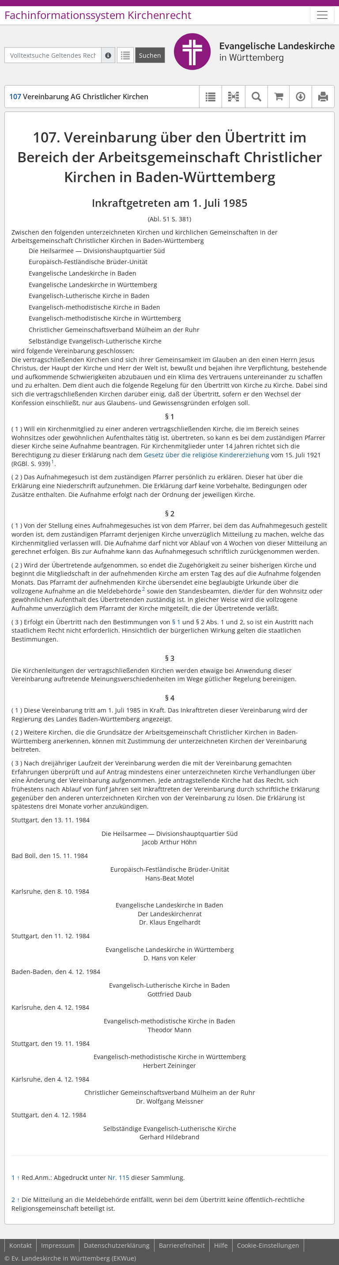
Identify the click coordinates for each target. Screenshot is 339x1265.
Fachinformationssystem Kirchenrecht (98, 15)
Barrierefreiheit (182, 1245)
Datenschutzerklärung (117, 1245)
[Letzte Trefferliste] (125, 55)
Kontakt (20, 1245)
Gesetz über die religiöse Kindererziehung (206, 455)
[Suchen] (150, 55)
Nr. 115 (118, 1177)
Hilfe (221, 1245)
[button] (233, 97)
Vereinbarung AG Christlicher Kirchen (78, 96)
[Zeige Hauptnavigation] (322, 15)
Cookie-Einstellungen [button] (268, 1245)
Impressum (58, 1245)
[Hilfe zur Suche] (108, 55)
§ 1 (176, 622)
